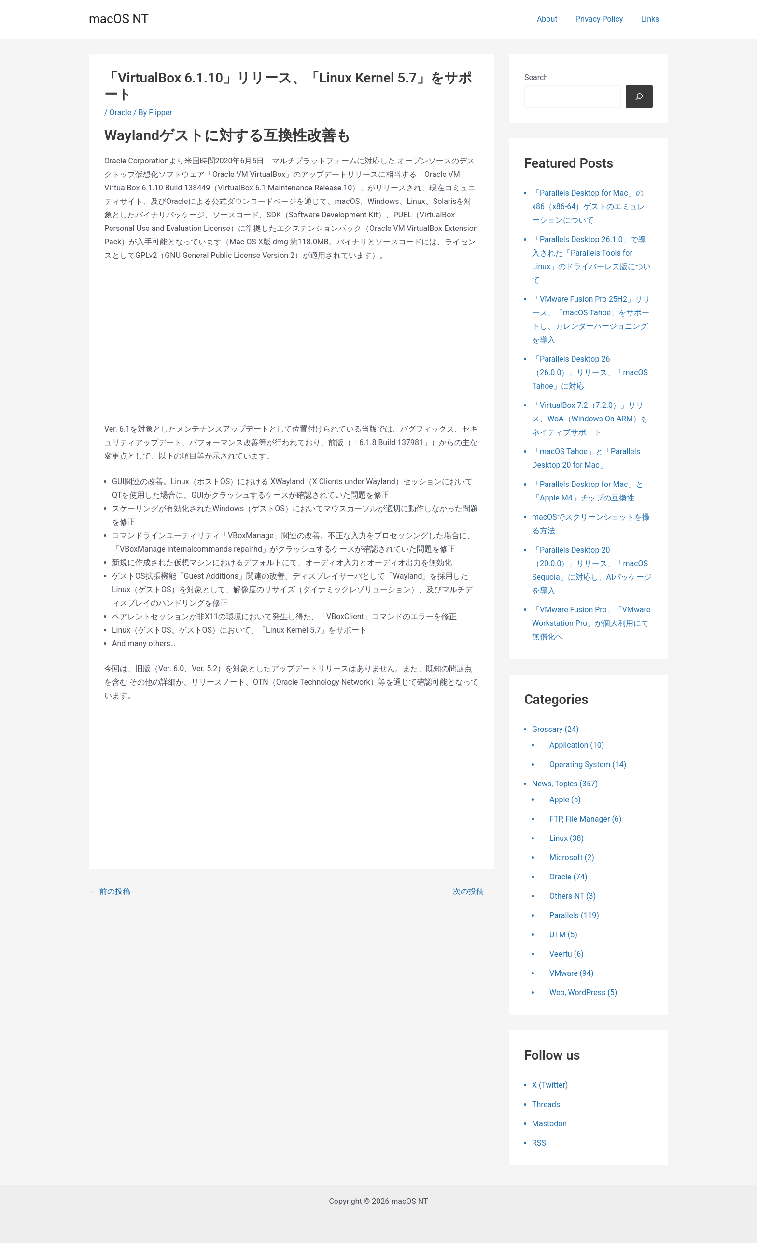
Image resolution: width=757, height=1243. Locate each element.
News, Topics (554, 783)
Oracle (121, 112)
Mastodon (549, 1123)
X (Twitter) (550, 1085)
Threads (546, 1104)
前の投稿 (110, 891)
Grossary (547, 729)
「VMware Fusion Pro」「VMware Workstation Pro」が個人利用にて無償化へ (591, 623)
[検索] (639, 96)
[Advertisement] (291, 342)
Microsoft (566, 857)
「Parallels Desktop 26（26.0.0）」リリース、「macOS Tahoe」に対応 (590, 372)
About (553, 19)
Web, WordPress (577, 992)
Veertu (560, 954)
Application (568, 745)
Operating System (579, 764)
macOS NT (119, 19)
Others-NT (566, 896)
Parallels (564, 915)
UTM (557, 934)
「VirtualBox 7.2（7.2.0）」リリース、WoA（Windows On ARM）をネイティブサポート (591, 419)
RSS (539, 1143)
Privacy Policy (603, 19)
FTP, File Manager (579, 819)
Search (536, 77)
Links (651, 19)
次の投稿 (473, 891)
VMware (563, 973)
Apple (559, 799)
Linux (558, 838)
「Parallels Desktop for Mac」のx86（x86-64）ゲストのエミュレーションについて (588, 207)
